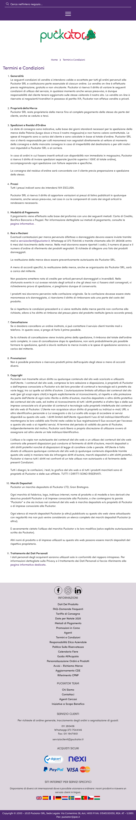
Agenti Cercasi (68, 699)
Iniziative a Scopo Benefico (68, 703)
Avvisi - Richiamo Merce (68, 665)
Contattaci (68, 694)
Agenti (68, 632)
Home (54, 59)
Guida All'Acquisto (68, 656)
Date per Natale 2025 (68, 618)
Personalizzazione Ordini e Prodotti (68, 661)
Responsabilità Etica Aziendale (68, 642)
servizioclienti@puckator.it (34, 240)
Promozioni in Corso (68, 627)
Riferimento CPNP (68, 675)
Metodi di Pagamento (68, 623)
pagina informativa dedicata (28, 564)
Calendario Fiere (68, 651)
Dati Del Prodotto (68, 604)
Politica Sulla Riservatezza (68, 646)
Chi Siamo (68, 689)
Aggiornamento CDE (68, 670)
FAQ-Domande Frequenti (68, 609)
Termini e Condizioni (68, 637)
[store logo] (68, 35)
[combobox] (68, 4)
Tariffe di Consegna (68, 613)
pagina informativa (22, 223)
